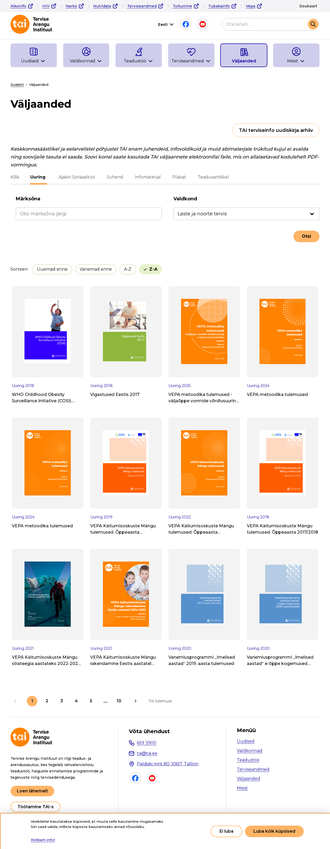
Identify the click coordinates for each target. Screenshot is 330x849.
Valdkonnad (249, 750)
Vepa (250, 6)
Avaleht (17, 84)
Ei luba (226, 831)
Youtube (202, 24)
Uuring (38, 177)
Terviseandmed (142, 6)
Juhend (114, 177)
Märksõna (28, 199)
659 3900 (146, 742)
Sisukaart (308, 6)
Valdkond (185, 199)
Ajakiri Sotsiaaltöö (76, 177)
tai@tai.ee (147, 753)
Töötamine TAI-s (35, 806)
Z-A (153, 269)
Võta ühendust (149, 731)
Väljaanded (248, 778)
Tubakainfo (219, 6)
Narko (71, 6)
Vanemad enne (96, 269)
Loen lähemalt (32, 790)
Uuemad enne (52, 269)
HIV (45, 6)
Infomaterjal (147, 177)
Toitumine (182, 6)
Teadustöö (248, 759)
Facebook (185, 24)
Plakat (178, 177)
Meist (242, 788)
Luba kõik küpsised (274, 831)
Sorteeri (19, 269)
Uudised (245, 741)
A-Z (127, 269)
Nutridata (102, 6)
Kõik (15, 177)
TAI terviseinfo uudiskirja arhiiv (276, 130)
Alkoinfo (18, 6)
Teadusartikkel (212, 177)
